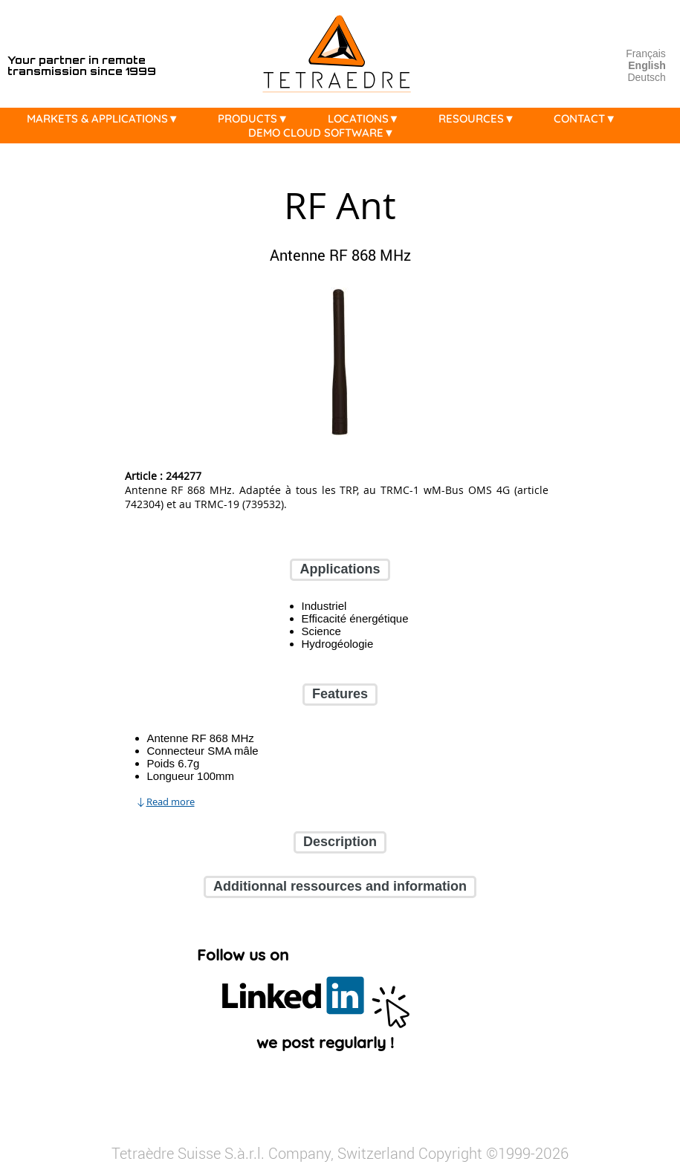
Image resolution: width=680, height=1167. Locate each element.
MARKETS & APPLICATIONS (107, 118)
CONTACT (589, 118)
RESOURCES (480, 118)
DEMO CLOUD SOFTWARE (325, 133)
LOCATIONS (367, 118)
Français (646, 53)
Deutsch (646, 77)
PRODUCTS (257, 118)
